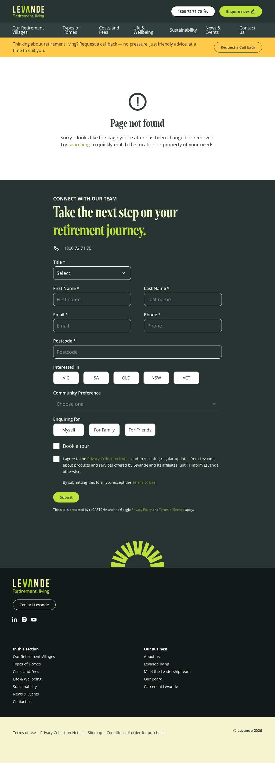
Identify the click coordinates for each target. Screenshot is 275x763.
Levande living (156, 664)
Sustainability (183, 30)
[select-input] (92, 273)
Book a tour (71, 446)
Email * (60, 314)
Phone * (152, 314)
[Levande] (29, 16)
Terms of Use (143, 482)
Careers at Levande (161, 686)
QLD (126, 378)
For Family (104, 430)
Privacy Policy (142, 509)
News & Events (213, 30)
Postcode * (64, 341)
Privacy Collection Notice (109, 458)
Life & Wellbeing (143, 30)
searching (79, 144)
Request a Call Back (238, 47)
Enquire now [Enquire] (240, 11)
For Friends (140, 430)
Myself (68, 430)
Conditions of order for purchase (136, 732)
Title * (59, 262)
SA (96, 378)
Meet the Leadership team (167, 671)
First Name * (66, 288)
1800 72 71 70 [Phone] (193, 11)
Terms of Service (171, 509)
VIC (66, 378)
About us (152, 656)
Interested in (66, 367)
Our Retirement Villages (28, 30)
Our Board (153, 679)
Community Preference (77, 393)
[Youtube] (34, 619)
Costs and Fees (109, 30)
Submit (66, 497)
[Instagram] (24, 619)
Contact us (247, 30)
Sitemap (95, 732)
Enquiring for (66, 419)
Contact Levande (34, 604)
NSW (156, 378)
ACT (186, 378)
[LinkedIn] (14, 619)
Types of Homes (71, 30)
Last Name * (156, 288)
